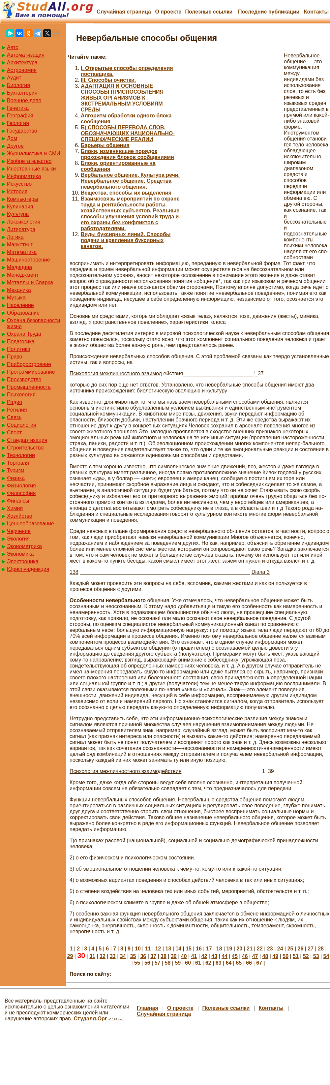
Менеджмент (23, 275)
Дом (12, 138)
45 (235, 956)
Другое (15, 146)
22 (260, 948)
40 (184, 956)
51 (296, 956)
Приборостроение (29, 364)
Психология (21, 394)
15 (189, 948)
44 (224, 956)
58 (168, 963)
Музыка (16, 297)
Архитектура (22, 62)
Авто (12, 47)
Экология (18, 539)
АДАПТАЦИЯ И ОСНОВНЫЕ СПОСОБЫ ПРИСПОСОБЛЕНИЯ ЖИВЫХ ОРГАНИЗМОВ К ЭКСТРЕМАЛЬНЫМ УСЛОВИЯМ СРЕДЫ (122, 97)
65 (239, 963)
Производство (24, 379)
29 (70, 956)
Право (14, 356)
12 (158, 948)
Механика (19, 290)
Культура (18, 214)
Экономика (20, 554)
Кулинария (20, 206)
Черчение (19, 531)
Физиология (21, 485)
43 (214, 956)
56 (147, 963)
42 (204, 956)
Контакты (316, 12)
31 (92, 956)
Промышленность (29, 387)
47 (255, 956)
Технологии (21, 455)
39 (174, 956)
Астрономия (22, 70)
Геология (18, 123)
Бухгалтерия (22, 93)
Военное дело (24, 100)
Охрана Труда (24, 334)
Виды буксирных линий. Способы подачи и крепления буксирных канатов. (125, 240)
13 (168, 948)
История (17, 191)
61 (198, 963)
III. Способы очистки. (108, 80)
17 (209, 948)
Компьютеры (22, 199)
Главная (147, 1008)
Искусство (19, 184)
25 (290, 948)
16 (199, 948)
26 (300, 948)
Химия (15, 508)
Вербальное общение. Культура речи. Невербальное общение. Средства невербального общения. (130, 181)
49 (275, 956)
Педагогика (21, 341)
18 (219, 948)
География (20, 115)
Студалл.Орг (90, 1018)
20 (239, 948)
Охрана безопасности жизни (33, 323)
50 (285, 956)
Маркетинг (20, 244)
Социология (21, 425)
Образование (23, 313)
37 (153, 956)
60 (188, 963)
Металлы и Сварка (30, 282)
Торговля (18, 463)
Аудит (14, 77)
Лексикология (23, 222)
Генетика (18, 108)
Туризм (15, 470)
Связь (14, 417)
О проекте (168, 12)
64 (229, 963)
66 (249, 963)
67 (259, 963)
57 (158, 963)
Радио (14, 402)
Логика (15, 237)
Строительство (25, 447)
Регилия (17, 410)
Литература (21, 229)
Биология (18, 85)
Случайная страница (124, 12)
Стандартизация (27, 440)
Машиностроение (28, 260)
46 (245, 956)
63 (219, 963)
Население (20, 305)
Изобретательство (29, 161)
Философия (21, 493)
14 (178, 948)
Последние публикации (268, 12)
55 (137, 963)
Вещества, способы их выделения (126, 193)
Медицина (19, 267)
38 (163, 956)
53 (316, 956)
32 (102, 956)
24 (280, 948)
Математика (22, 252)
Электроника (23, 561)
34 (123, 956)
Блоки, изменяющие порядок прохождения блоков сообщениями (127, 154)
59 (178, 963)
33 (113, 956)
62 (208, 963)
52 (306, 956)
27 (311, 948)
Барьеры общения (105, 145)
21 (250, 948)
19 (229, 948)
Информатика (24, 176)
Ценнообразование (30, 523)
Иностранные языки (31, 168)
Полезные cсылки (208, 12)
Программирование (31, 372)
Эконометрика (24, 546)
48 (265, 956)
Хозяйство (19, 516)
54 (326, 956)
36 (143, 956)
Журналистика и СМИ (33, 153)
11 (148, 948)
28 (321, 948)
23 (270, 948)
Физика (16, 478)
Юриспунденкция (28, 569)
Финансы (18, 501)
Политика (18, 349)
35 (133, 956)
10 (138, 948)
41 (194, 956)
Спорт (14, 432)
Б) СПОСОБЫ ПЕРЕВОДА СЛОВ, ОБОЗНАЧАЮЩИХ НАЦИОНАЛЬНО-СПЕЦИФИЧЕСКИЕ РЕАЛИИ (128, 133)
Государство (22, 131)
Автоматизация (26, 55)
